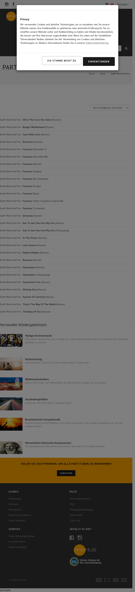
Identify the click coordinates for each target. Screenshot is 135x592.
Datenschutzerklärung (97, 26)
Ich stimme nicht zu (61, 43)
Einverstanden (99, 44)
